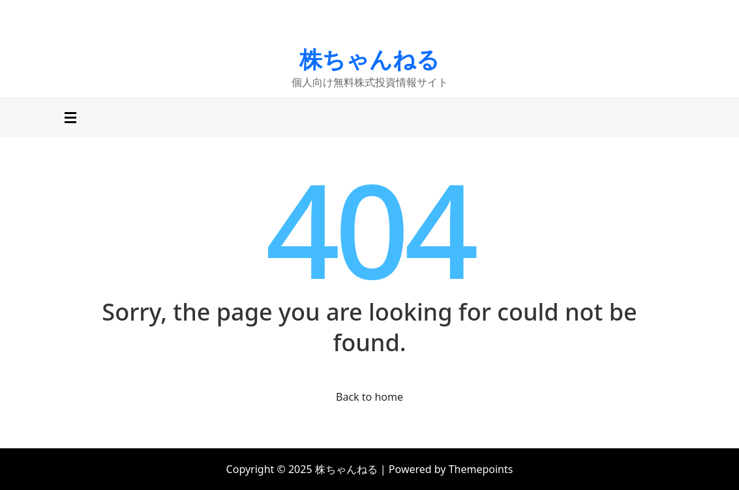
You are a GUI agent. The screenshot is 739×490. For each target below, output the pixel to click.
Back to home (369, 397)
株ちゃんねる (369, 59)
